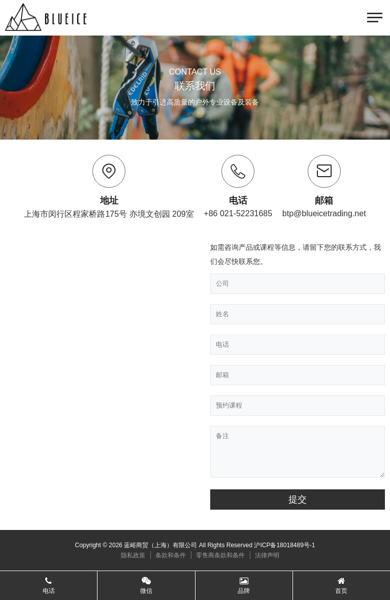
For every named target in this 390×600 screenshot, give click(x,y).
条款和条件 (170, 555)
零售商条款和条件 (220, 555)
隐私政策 (133, 555)
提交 (297, 499)
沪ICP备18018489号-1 (284, 545)
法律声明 (267, 555)
